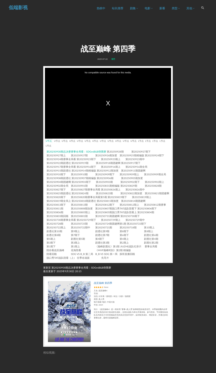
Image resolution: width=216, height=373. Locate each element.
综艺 (113, 59)
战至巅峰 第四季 (103, 282)
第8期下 (124, 231)
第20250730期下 (130, 215)
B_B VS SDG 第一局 (106, 253)
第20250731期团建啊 (107, 215)
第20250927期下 (141, 151)
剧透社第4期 (151, 238)
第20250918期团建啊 (108, 162)
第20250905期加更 (132, 178)
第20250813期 (79, 204)
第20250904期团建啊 (59, 181)
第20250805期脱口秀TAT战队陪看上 (116, 212)
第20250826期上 (110, 189)
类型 (176, 8)
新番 (162, 8)
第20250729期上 (110, 219)
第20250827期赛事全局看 (85, 189)
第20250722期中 (80, 227)
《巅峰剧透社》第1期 (107, 246)
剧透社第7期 (102, 234)
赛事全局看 (151, 246)
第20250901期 (79, 185)
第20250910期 (79, 174)
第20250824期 (80, 193)
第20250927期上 (56, 155)
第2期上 (124, 242)
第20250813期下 (56, 204)
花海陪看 (76, 250)
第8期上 (148, 231)
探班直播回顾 (127, 253)
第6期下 (124, 234)
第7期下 (75, 234)
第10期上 (149, 227)
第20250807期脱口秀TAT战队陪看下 (116, 208)
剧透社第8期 (54, 234)
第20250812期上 (129, 204)
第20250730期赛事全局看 (61, 219)
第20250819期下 (117, 197)
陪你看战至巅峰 (55, 250)
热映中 (101, 8)
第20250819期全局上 (59, 200)
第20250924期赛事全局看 (61, 159)
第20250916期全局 (136, 166)
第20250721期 (103, 227)
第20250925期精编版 (132, 155)
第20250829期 (128, 185)
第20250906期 (105, 178)
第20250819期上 (141, 197)
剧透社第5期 (78, 238)
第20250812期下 (105, 204)
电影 (149, 8)
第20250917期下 (130, 162)
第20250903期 (104, 181)
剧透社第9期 (102, 231)
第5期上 (51, 238)
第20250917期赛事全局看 (61, 166)
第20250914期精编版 (84, 170)
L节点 (141, 141)
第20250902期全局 (57, 185)
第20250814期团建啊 (133, 200)
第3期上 (75, 242)
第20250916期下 (86, 166)
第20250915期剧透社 (59, 170)
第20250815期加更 (108, 200)
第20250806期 (55, 212)
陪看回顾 (52, 253)
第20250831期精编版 (107, 185)
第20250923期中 (135, 159)
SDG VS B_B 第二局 (82, 253)
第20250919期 (80, 162)
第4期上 (124, 238)
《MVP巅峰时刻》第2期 (109, 250)
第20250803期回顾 (57, 215)
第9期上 (75, 231)
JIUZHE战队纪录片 (130, 246)
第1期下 (51, 246)
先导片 (105, 257)
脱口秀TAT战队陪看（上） (61, 257)
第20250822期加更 (131, 193)
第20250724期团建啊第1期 (110, 223)
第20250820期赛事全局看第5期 (89, 197)
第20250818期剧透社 (84, 200)
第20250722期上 (56, 227)
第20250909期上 (129, 174)
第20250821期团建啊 (157, 193)
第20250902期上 (154, 181)
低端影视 (18, 7)
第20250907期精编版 (84, 178)
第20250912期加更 (108, 170)
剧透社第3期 (102, 242)
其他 (190, 8)
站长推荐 (117, 8)
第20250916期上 (110, 166)
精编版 (127, 250)
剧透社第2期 (151, 242)
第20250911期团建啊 (133, 170)
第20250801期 (79, 215)
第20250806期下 (147, 208)
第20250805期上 (80, 212)
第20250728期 (55, 223)
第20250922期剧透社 (59, 162)
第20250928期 (115, 151)
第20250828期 (153, 185)
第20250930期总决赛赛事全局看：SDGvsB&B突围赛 (76, 151)
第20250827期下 (56, 189)
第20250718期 (128, 227)
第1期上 (75, 246)
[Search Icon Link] (202, 8)
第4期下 (99, 238)
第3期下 (51, 242)
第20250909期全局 (155, 174)
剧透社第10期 (54, 231)
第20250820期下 (56, 197)
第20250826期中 (135, 189)
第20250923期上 (110, 159)
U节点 (49, 141)
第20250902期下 (130, 181)
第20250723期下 (136, 223)
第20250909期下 (105, 174)
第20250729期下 (86, 219)
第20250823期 (104, 193)
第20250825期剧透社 (59, 193)
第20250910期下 (56, 174)
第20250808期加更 (82, 208)
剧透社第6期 (151, 234)
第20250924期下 (154, 155)
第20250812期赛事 (155, 204)
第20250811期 (55, 208)
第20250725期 (79, 223)
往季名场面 (83, 257)
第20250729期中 (135, 219)
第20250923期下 (86, 159)
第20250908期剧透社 (59, 178)
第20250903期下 (81, 181)
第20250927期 (79, 155)
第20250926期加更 (106, 155)
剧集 (134, 8)
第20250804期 (145, 212)
